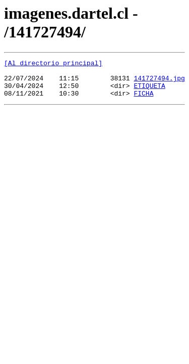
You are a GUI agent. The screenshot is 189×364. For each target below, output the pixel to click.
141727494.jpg (159, 82)
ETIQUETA (149, 91)
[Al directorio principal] (53, 64)
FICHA (143, 100)
